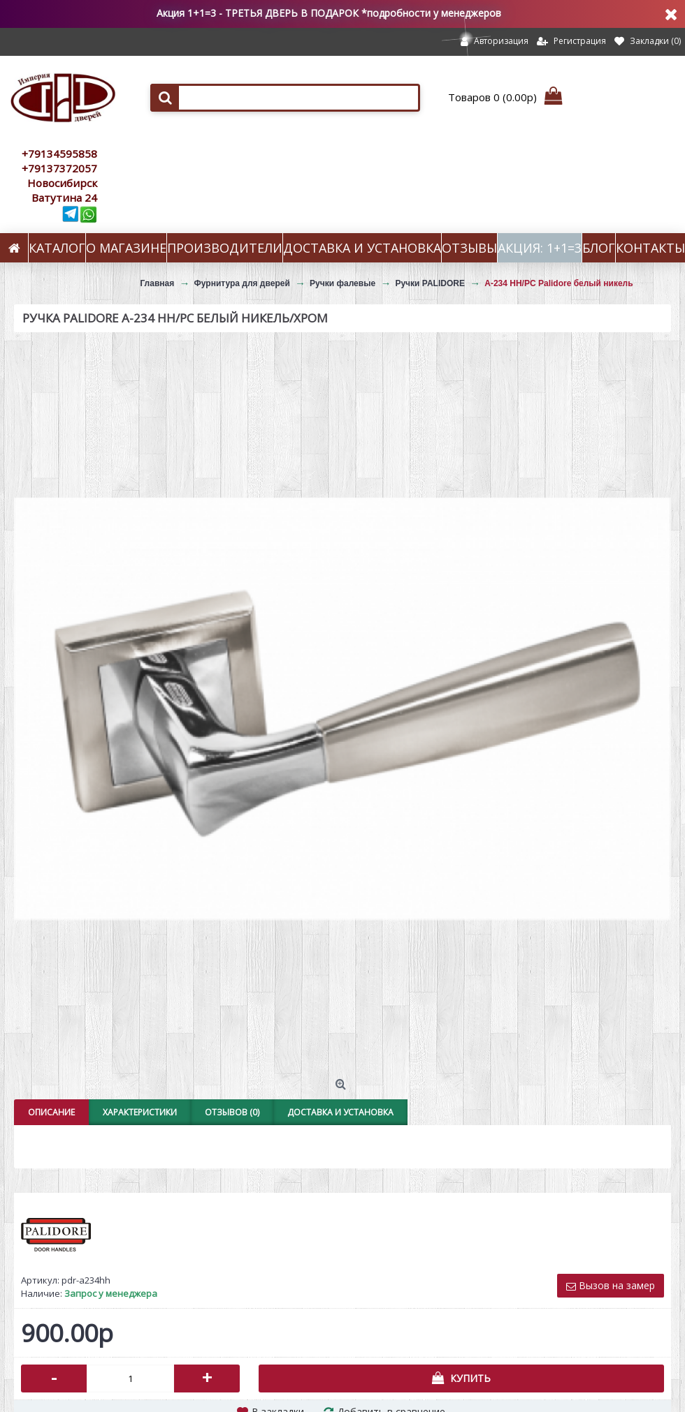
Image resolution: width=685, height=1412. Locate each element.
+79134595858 (59, 154)
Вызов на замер (610, 1285)
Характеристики (140, 1112)
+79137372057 (59, 168)
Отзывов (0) (232, 1112)
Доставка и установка (340, 1112)
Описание (51, 1112)
